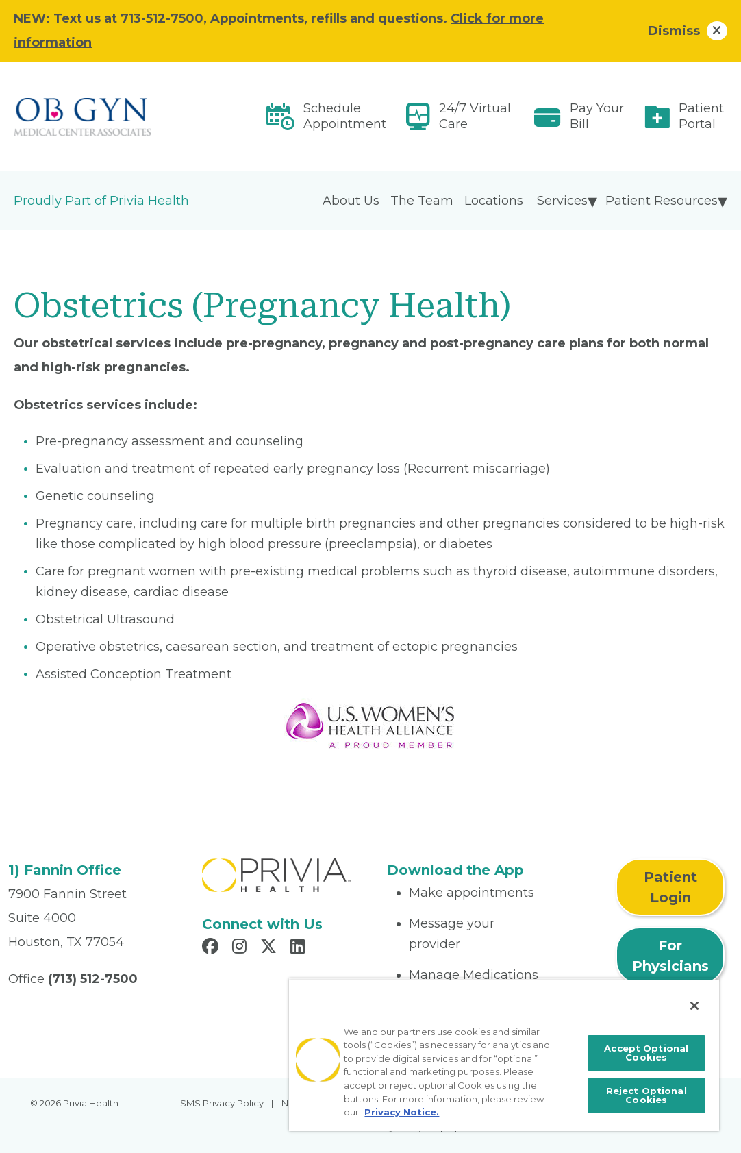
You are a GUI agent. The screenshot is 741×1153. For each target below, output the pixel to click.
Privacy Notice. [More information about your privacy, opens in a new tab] (401, 1111)
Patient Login (670, 887)
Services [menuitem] (562, 200)
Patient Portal (701, 116)
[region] (504, 1054)
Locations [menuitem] (493, 200)
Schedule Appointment (344, 116)
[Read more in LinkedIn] (299, 948)
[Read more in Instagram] (241, 948)
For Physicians (670, 955)
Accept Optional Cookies (646, 1053)
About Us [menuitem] (351, 200)
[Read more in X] (270, 948)
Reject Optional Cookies (646, 1095)
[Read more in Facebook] (212, 948)
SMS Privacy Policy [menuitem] (222, 1103)
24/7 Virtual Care (475, 116)
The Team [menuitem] (421, 200)
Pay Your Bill (597, 116)
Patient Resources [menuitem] (661, 200)
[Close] (694, 1006)
